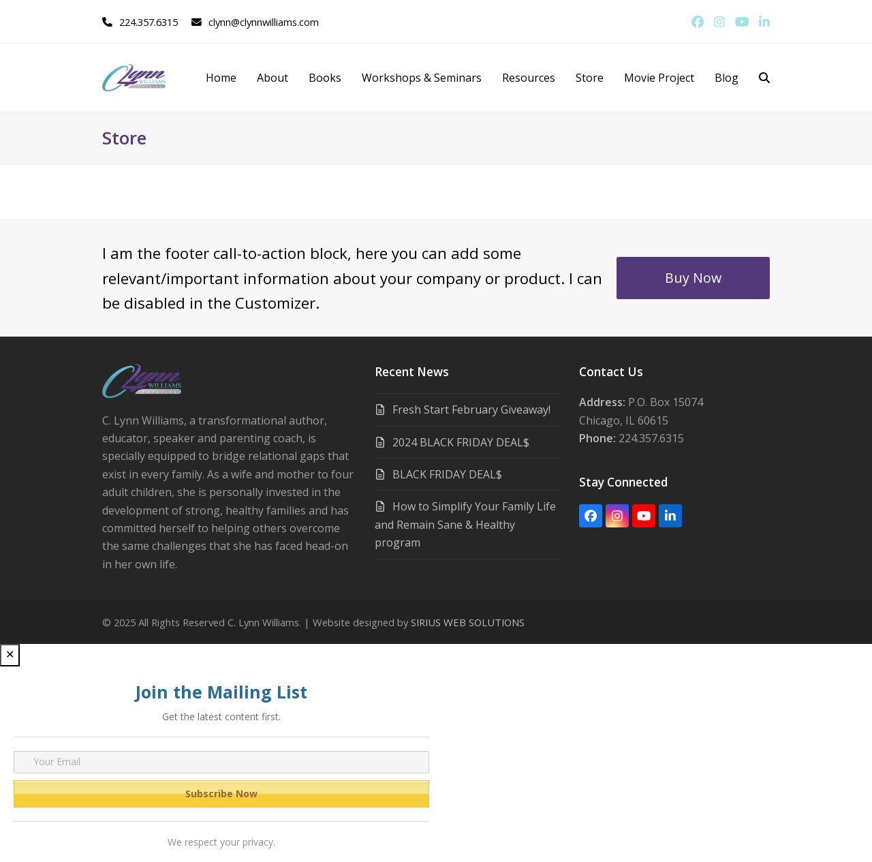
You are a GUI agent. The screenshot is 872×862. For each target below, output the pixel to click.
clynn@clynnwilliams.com (263, 22)
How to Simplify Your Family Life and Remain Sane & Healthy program (465, 524)
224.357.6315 (148, 22)
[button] (764, 78)
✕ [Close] (9, 654)
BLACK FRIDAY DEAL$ (447, 474)
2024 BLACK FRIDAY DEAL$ (460, 442)
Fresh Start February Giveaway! (471, 409)
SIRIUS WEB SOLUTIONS (468, 622)
